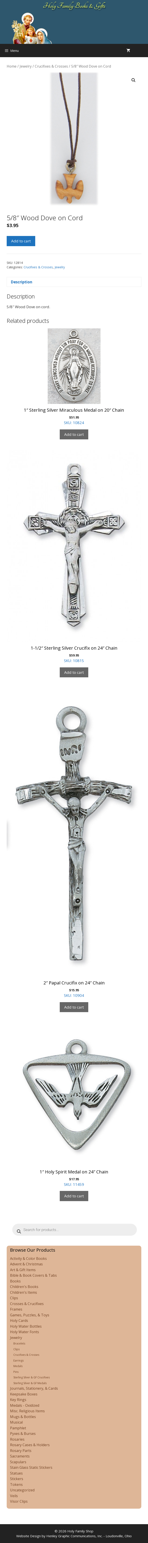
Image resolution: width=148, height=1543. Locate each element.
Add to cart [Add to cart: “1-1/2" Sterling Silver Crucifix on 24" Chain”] (74, 672)
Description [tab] (21, 281)
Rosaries (17, 1439)
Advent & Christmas (26, 1264)
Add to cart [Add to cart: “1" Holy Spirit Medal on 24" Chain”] (74, 1195)
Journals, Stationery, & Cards (34, 1388)
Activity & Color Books (28, 1258)
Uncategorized (22, 1490)
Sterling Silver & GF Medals (30, 1383)
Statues (16, 1473)
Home (11, 66)
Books (15, 1281)
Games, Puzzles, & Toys (29, 1315)
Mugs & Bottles (23, 1416)
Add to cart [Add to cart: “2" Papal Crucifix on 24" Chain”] (74, 1007)
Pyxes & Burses (23, 1433)
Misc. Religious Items (27, 1411)
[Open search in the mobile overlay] (143, 50)
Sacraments (20, 1456)
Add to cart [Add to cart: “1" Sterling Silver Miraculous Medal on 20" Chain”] (74, 434)
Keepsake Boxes (23, 1394)
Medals (18, 1366)
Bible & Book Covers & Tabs (33, 1275)
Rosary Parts (20, 1450)
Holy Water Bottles (26, 1326)
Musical (16, 1422)
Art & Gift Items (23, 1269)
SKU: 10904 (74, 843)
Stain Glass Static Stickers (31, 1467)
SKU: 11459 (74, 1105)
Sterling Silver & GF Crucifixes (31, 1377)
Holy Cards (19, 1320)
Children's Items (23, 1292)
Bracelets (19, 1343)
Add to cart (21, 241)
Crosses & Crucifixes (27, 1303)
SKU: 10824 (74, 376)
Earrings (18, 1360)
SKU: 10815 (74, 556)
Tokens (16, 1484)
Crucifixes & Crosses (51, 66)
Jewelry (26, 66)
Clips (14, 1298)
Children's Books (24, 1286)
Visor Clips (19, 1501)
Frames (16, 1309)
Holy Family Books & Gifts (74, 6)
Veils (14, 1495)
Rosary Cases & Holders (30, 1444)
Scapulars (18, 1461)
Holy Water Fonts (24, 1331)
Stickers (16, 1478)
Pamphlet (18, 1428)
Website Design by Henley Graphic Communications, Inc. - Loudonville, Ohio (74, 1536)
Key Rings (18, 1399)
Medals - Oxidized (24, 1405)
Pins (15, 1372)
